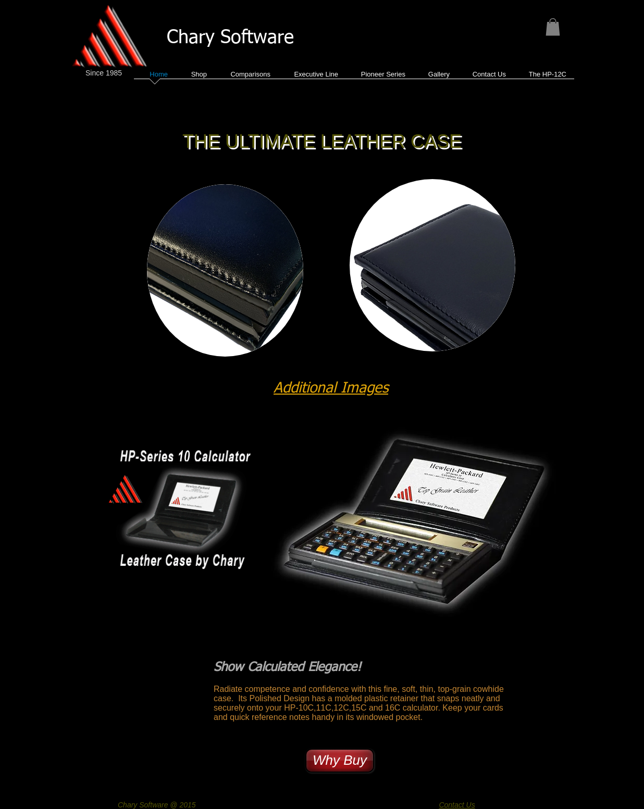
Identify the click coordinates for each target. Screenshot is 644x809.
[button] (553, 26)
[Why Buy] (339, 761)
